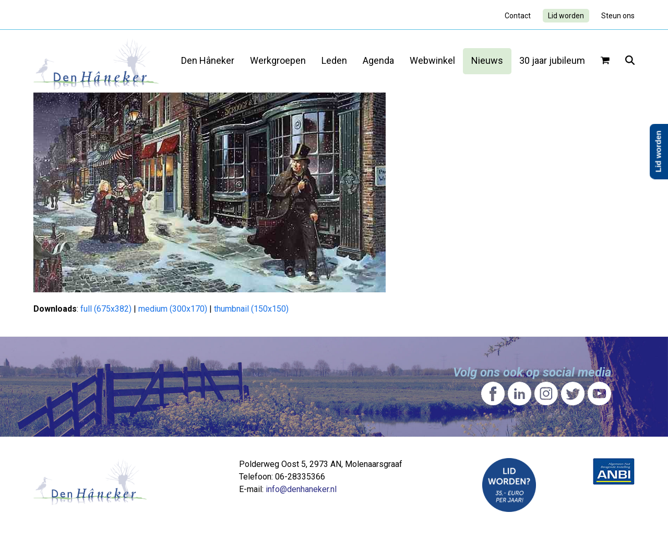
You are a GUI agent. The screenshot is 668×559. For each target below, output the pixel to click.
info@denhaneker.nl (301, 489)
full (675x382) (106, 309)
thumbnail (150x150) (251, 309)
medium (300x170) (172, 309)
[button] (605, 61)
